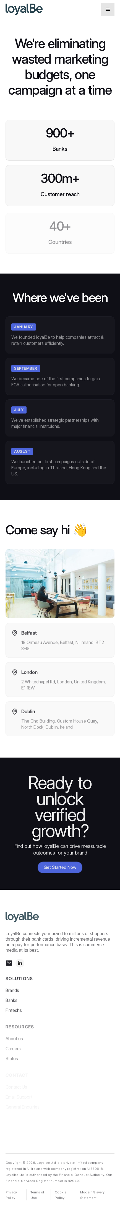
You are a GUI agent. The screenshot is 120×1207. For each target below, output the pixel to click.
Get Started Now (60, 867)
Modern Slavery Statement (92, 1196)
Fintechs (14, 1012)
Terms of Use (37, 1196)
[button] (107, 9)
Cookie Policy (60, 1196)
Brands (12, 992)
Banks (11, 1002)
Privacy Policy (11, 1196)
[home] (52, 9)
